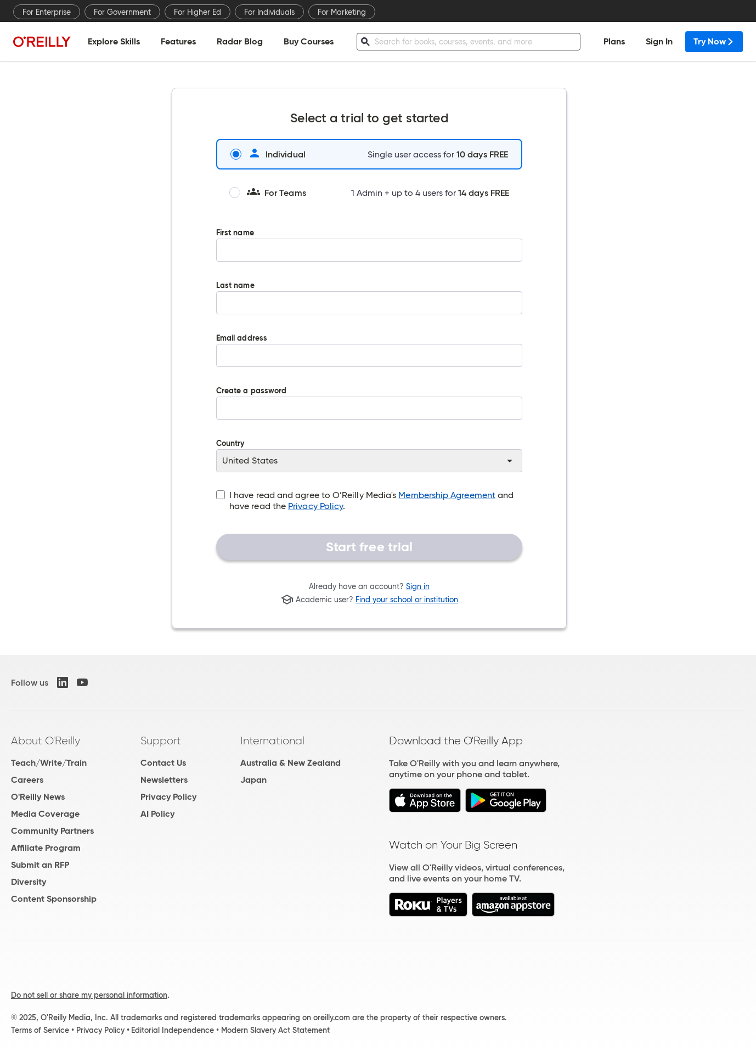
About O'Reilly (45, 740)
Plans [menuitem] (614, 41)
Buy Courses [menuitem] (309, 41)
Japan (253, 779)
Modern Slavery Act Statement (275, 1030)
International (272, 740)
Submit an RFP (40, 865)
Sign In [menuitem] (659, 41)
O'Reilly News (38, 796)
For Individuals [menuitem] (269, 12)
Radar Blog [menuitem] (240, 41)
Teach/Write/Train (49, 762)
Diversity (28, 882)
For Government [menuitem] (122, 12)
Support (160, 740)
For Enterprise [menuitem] (46, 12)
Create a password (369, 411)
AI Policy (157, 813)
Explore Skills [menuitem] (114, 41)
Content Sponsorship (54, 899)
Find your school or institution (407, 599)
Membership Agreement (446, 495)
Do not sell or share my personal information (89, 995)
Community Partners (52, 830)
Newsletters (164, 779)
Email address (369, 358)
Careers (27, 779)
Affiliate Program (46, 847)
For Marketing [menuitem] (342, 12)
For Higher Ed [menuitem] (197, 12)
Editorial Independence (172, 1030)
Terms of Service (40, 1030)
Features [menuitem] (178, 41)
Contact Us (163, 762)
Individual (268, 154)
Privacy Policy (315, 506)
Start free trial (369, 547)
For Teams (267, 192)
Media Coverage (45, 813)
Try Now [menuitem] (714, 41)
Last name (369, 305)
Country (369, 455)
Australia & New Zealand (290, 762)
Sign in (418, 586)
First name (369, 253)
